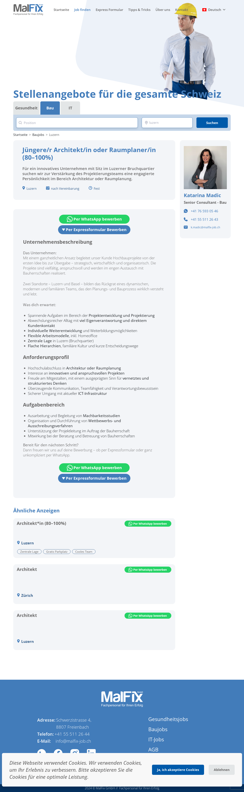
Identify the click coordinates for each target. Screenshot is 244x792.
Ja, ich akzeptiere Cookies (178, 769)
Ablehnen (222, 769)
